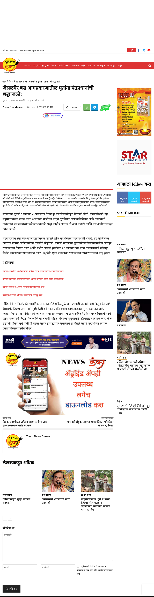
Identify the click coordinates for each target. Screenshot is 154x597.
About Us (113, 593)
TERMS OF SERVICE (68, 593)
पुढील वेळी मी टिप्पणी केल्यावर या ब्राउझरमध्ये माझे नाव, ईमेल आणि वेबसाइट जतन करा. (95, 565)
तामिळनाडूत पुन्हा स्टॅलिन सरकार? (17, 498)
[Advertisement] (77, 24)
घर (3, 81)
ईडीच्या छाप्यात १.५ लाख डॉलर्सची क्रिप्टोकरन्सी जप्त (23, 287)
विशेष (9, 81)
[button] (149, 65)
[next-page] (10, 513)
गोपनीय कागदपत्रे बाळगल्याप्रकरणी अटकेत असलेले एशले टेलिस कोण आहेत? (33, 279)
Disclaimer (101, 593)
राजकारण (6, 494)
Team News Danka (13, 107)
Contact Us (127, 593)
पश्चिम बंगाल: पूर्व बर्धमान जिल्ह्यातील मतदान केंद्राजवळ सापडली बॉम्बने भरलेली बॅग (94, 501)
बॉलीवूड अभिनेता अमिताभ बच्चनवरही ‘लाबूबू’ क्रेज (22, 295)
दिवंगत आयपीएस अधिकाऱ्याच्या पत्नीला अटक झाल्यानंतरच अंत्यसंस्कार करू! (33, 271)
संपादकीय (120, 316)
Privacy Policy (86, 593)
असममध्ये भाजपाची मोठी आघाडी (56, 498)
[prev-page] (5, 513)
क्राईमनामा (84, 494)
